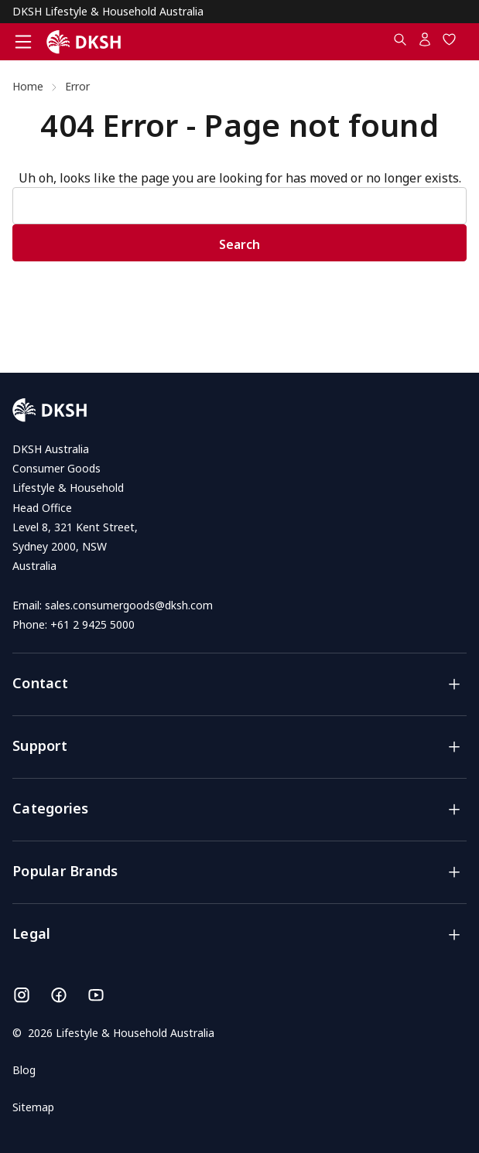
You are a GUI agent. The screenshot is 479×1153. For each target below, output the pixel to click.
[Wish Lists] (449, 42)
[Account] (425, 42)
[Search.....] (400, 42)
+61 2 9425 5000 (92, 624)
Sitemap (33, 1107)
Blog (24, 1070)
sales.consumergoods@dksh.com (129, 605)
